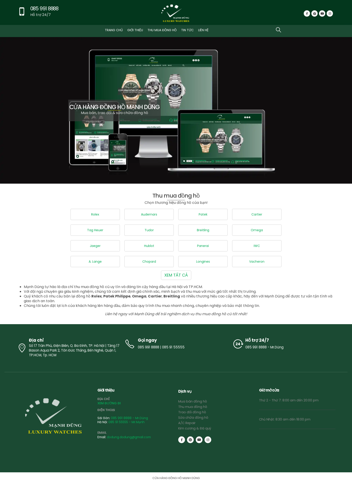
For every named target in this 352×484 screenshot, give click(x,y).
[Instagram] (330, 13)
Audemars (149, 214)
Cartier (256, 214)
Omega (257, 230)
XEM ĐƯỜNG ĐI (109, 403)
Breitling (203, 230)
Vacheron (256, 261)
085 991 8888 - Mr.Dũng (129, 418)
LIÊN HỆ (203, 30)
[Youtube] (322, 13)
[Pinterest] (314, 13)
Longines (203, 261)
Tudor (149, 230)
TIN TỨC (187, 30)
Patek (203, 214)
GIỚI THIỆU (135, 30)
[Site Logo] (176, 13)
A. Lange (95, 261)
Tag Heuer (95, 230)
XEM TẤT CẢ (176, 275)
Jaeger (95, 246)
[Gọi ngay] (176, 344)
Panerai (203, 246)
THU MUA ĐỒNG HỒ (162, 30)
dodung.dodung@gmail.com (129, 437)
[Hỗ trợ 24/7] (283, 344)
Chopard (149, 261)
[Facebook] (307, 13)
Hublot (149, 246)
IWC (257, 246)
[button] (278, 29)
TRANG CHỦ (114, 30)
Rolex (95, 214)
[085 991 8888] (37, 14)
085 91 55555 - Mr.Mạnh (126, 422)
